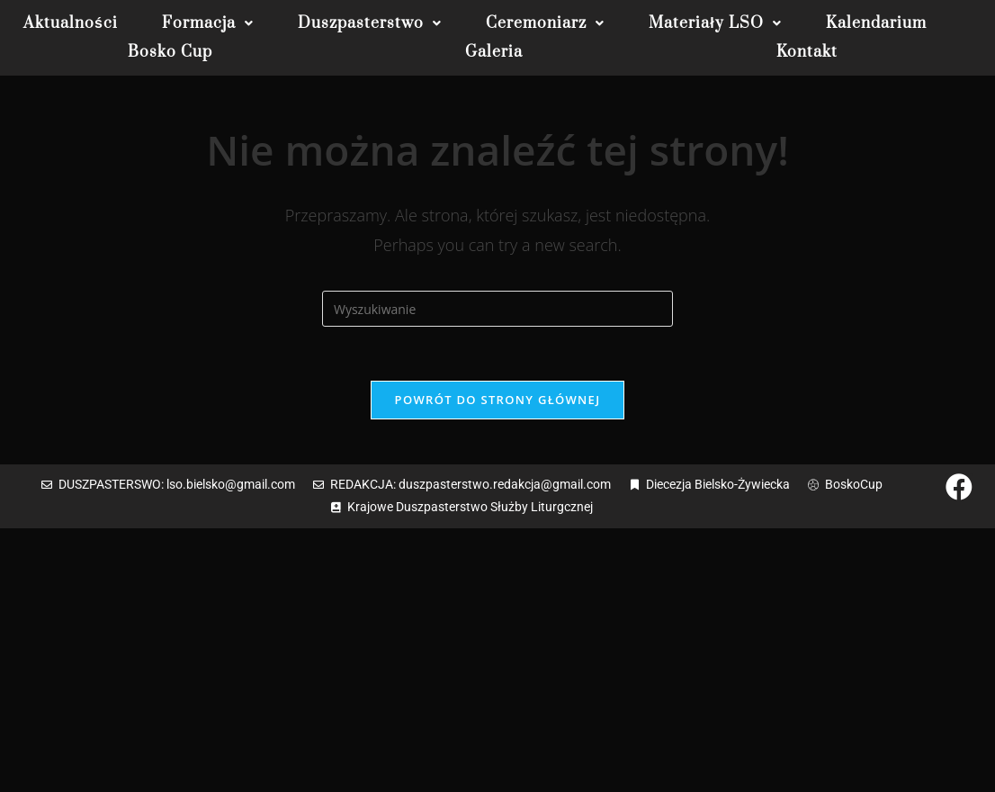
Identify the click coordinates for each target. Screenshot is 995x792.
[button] (208, 23)
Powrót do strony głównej (498, 400)
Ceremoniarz (545, 23)
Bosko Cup (170, 52)
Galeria (494, 52)
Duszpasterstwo (370, 23)
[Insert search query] (497, 309)
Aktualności (70, 23)
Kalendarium (876, 23)
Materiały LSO (715, 23)
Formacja (208, 23)
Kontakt (807, 52)
